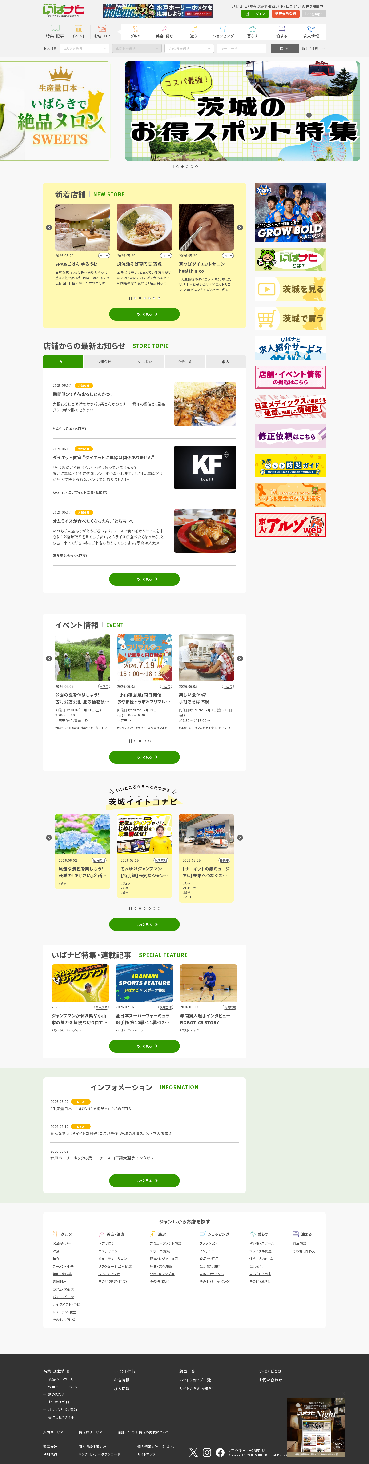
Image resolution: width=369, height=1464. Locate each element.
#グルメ (224, 728)
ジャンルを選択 (178, 48)
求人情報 (311, 36)
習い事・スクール (262, 1243)
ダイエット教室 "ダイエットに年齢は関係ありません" (103, 457)
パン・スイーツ (63, 1296)
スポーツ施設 (160, 1251)
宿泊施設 (300, 1243)
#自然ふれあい (65, 728)
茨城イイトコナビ (61, 1379)
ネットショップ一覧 (195, 1380)
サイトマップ (146, 1454)
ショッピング (223, 36)
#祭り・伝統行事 (207, 728)
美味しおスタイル (61, 1417)
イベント (78, 36)
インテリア (207, 1251)
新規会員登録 (285, 13)
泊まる (281, 36)
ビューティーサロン (112, 1258)
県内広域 (99, 860)
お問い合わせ (270, 1380)
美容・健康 (165, 36)
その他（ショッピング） (215, 1281)
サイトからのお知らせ (197, 1388)
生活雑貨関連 (210, 1266)
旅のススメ (56, 1394)
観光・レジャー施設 (164, 1258)
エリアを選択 (73, 48)
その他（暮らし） (261, 1281)
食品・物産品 (209, 1258)
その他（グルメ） (64, 1319)
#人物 (186, 888)
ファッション (208, 1243)
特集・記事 (55, 36)
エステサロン (108, 1251)
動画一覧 (187, 1371)
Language (313, 13)
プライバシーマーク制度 (244, 1450)
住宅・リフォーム (261, 1258)
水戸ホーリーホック (63, 1386)
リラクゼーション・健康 (115, 1266)
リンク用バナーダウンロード (99, 1454)
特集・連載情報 (56, 1371)
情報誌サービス (91, 1432)
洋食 (56, 1251)
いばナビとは (270, 1371)
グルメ (135, 36)
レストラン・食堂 (64, 1312)
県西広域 (223, 860)
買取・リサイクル (212, 1273)
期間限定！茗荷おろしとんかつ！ (82, 394)
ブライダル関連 (260, 1251)
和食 (56, 1258)
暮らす (252, 36)
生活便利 (256, 1266)
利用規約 (50, 1454)
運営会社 (50, 1446)
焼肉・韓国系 (62, 1273)
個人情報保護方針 (92, 1446)
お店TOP (102, 36)
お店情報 (121, 1380)
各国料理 (60, 1281)
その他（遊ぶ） (160, 1281)
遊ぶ (194, 36)
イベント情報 (125, 1371)
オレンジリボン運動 (62, 1409)
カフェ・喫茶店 (63, 1289)
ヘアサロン (106, 1243)
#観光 (63, 883)
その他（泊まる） (304, 1251)
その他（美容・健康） (113, 1281)
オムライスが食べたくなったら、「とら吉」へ (93, 521)
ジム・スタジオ (109, 1273)
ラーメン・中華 (63, 1266)
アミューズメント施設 (165, 1243)
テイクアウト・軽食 (66, 1304)
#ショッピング (188, 728)
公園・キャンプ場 (162, 1273)
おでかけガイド (59, 1402)
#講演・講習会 (142, 728)
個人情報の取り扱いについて (159, 1446)
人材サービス (53, 1432)
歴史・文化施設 (161, 1266)
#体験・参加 (125, 728)
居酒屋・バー (62, 1243)
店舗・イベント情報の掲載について (143, 1432)
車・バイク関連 (260, 1273)
